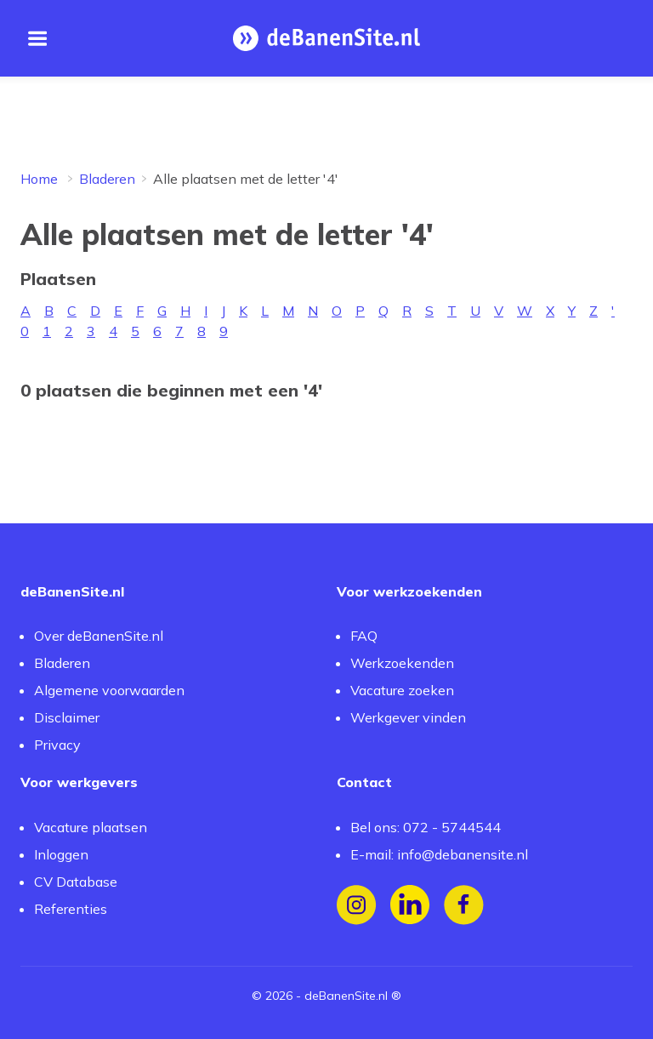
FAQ (364, 635)
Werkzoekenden (402, 662)
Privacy (57, 744)
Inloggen (61, 854)
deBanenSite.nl (346, 995)
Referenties (70, 908)
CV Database (75, 881)
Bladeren (107, 178)
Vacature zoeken (402, 690)
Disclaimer (66, 717)
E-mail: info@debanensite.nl (439, 854)
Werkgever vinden (408, 717)
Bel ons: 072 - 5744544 (425, 827)
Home (39, 178)
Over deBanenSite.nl (98, 635)
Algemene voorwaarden (109, 690)
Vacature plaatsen (90, 827)
